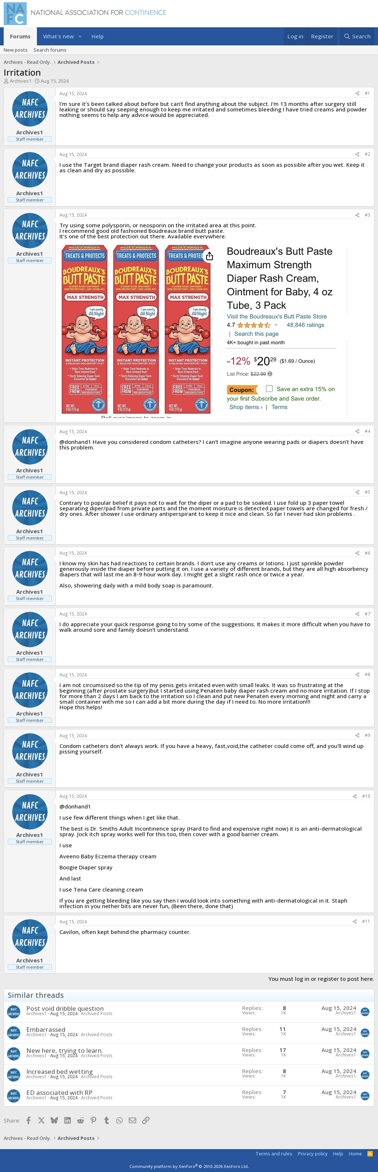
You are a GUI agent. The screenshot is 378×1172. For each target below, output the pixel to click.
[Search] (357, 36)
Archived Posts (97, 1013)
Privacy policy (313, 1153)
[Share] (357, 93)
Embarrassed (45, 1029)
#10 (366, 796)
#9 (367, 735)
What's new (58, 36)
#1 (367, 93)
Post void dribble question (65, 1008)
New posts (16, 49)
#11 (366, 921)
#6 (367, 553)
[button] (80, 36)
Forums (20, 36)
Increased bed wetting (59, 1071)
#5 (367, 492)
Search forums (50, 49)
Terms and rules (273, 1153)
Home (355, 1153)
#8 (367, 674)
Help (98, 36)
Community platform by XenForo (189, 1166)
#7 (367, 614)
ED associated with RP (59, 1092)
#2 (367, 154)
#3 (367, 215)
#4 (367, 431)
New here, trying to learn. (64, 1050)
